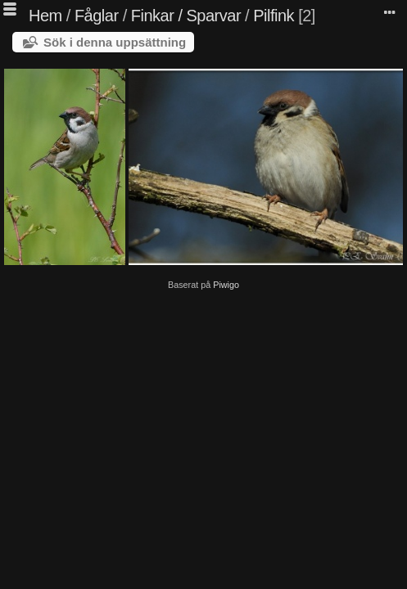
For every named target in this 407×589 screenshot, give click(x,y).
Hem (45, 16)
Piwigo (226, 285)
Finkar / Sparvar (186, 16)
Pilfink (273, 16)
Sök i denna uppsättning (114, 42)
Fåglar (97, 16)
